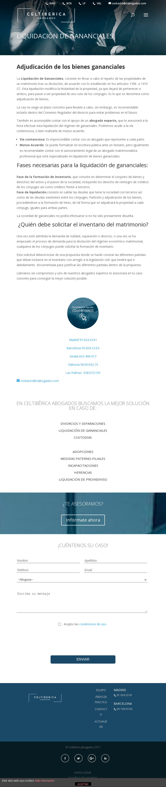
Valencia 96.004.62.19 (83, 364)
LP (82, 3)
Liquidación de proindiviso (83, 479)
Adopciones (83, 451)
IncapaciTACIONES (83, 465)
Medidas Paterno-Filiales (83, 458)
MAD (50, 3)
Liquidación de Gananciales (83, 430)
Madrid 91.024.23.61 (83, 340)
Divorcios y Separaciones (83, 423)
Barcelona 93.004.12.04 (83, 348)
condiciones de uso (92, 624)
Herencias (83, 472)
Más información (44, 780)
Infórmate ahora (83, 520)
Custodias (83, 437)
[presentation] (83, 637)
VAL (97, 3)
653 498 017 (87, 356)
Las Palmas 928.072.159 (82, 373)
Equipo (101, 690)
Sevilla (74, 356)
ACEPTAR (82, 784)
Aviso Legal (83, 772)
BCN (67, 3)
